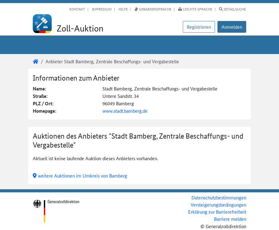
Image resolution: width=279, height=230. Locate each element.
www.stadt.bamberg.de (125, 110)
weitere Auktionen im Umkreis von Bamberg (80, 175)
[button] (231, 27)
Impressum (101, 9)
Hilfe (123, 9)
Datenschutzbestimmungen (218, 197)
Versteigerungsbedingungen (218, 204)
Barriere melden (230, 218)
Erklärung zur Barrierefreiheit (217, 211)
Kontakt (77, 9)
